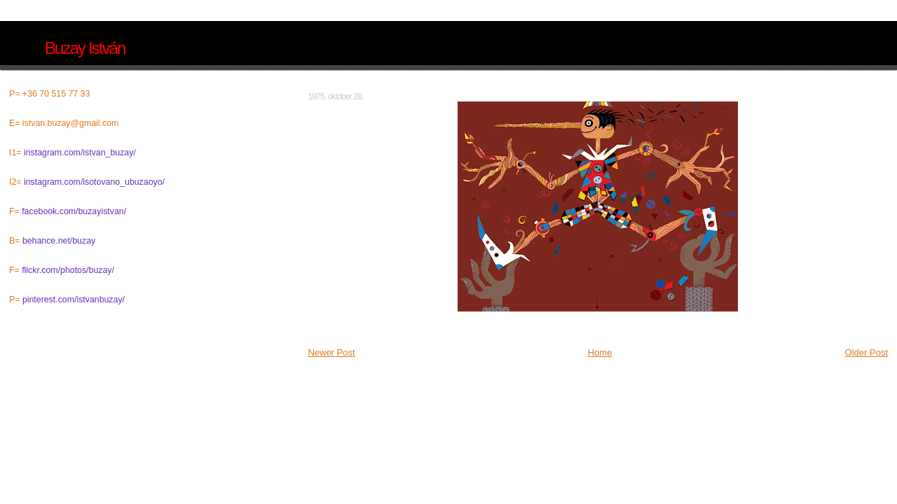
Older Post (866, 352)
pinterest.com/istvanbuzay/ (73, 299)
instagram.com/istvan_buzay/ (80, 153)
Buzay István (85, 47)
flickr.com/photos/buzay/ (68, 270)
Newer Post (331, 352)
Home (600, 352)
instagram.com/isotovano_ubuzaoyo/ (94, 182)
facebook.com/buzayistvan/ (74, 211)
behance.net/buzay (58, 241)
